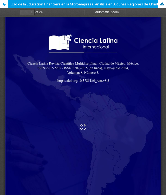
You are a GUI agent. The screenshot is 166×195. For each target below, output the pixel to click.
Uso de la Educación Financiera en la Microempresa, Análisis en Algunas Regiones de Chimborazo (88, 4)
